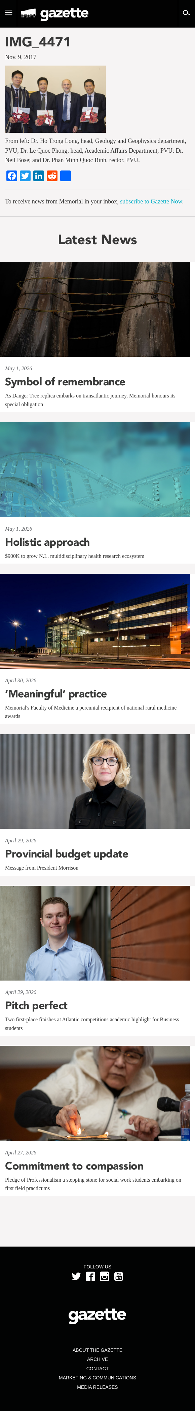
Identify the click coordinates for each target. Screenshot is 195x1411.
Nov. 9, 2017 (20, 57)
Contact (97, 1368)
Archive (97, 1359)
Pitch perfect (36, 1005)
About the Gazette (97, 1350)
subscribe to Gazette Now (151, 201)
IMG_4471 (38, 41)
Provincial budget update (66, 854)
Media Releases (97, 1387)
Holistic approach (47, 542)
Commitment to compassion (74, 1166)
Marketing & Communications (97, 1377)
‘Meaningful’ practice (56, 693)
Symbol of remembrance (65, 381)
